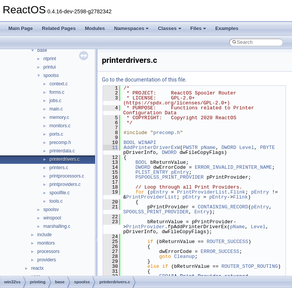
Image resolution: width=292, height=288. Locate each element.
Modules (95, 28)
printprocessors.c (66, 176)
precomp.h (60, 142)
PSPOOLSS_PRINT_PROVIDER (169, 177)
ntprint (49, 58)
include (44, 234)
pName (208, 147)
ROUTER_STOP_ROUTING (249, 266)
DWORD (228, 147)
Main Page (20, 28)
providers (46, 259)
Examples (226, 28)
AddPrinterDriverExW (152, 147)
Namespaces (131, 28)
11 (110, 147)
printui (49, 67)
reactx (37, 268)
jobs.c (55, 100)
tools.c (56, 201)
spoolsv (51, 209)
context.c (58, 83)
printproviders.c (65, 184)
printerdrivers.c (64, 159)
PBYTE (267, 147)
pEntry (180, 172)
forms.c (56, 92)
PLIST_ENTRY (151, 172)
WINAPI (147, 142)
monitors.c (59, 125)
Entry (201, 211)
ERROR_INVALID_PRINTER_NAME (233, 167)
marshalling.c (56, 226)
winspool (52, 218)
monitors (46, 243)
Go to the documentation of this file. (144, 80)
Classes (169, 28)
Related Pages (59, 28)
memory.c (59, 117)
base (42, 50)
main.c (56, 109)
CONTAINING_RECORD (223, 206)
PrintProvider (145, 226)
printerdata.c (62, 151)
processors (48, 251)
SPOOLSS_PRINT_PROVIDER (156, 211)
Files (198, 28)
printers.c (58, 167)
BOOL (129, 142)
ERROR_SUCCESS (220, 251)
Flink (237, 192)
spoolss (51, 75)
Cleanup (184, 256)
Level (246, 147)
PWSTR (190, 147)
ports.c (56, 134)
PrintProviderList (202, 192)
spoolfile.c (59, 192)
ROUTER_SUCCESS (227, 241)
